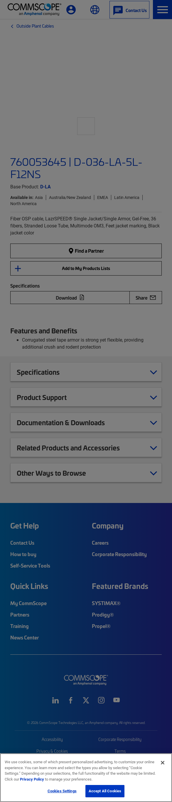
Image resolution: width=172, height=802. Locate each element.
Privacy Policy (32, 779)
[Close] (162, 762)
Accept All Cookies (105, 790)
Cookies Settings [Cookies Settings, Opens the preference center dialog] (62, 790)
